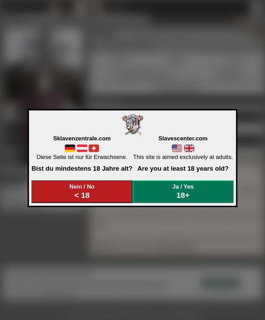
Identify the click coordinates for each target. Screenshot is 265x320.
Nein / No (82, 191)
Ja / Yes (183, 191)
